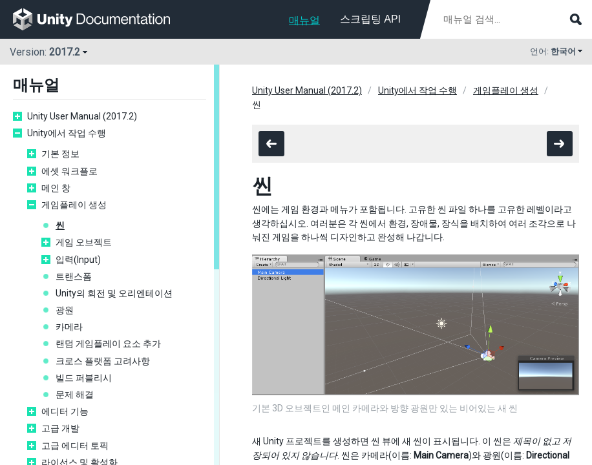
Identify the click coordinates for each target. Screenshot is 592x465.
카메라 (69, 327)
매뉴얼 (304, 20)
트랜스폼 (74, 276)
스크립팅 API (370, 19)
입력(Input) (78, 259)
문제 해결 (75, 394)
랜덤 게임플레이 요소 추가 (108, 343)
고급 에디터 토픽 (75, 445)
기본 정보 (60, 154)
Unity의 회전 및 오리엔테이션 (114, 293)
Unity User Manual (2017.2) (82, 116)
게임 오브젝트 (84, 242)
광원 (65, 310)
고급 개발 (60, 428)
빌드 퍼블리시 (84, 378)
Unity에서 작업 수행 (66, 133)
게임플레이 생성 (74, 205)
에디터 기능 (65, 411)
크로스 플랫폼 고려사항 (103, 361)
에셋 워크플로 (69, 171)
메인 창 (55, 188)
